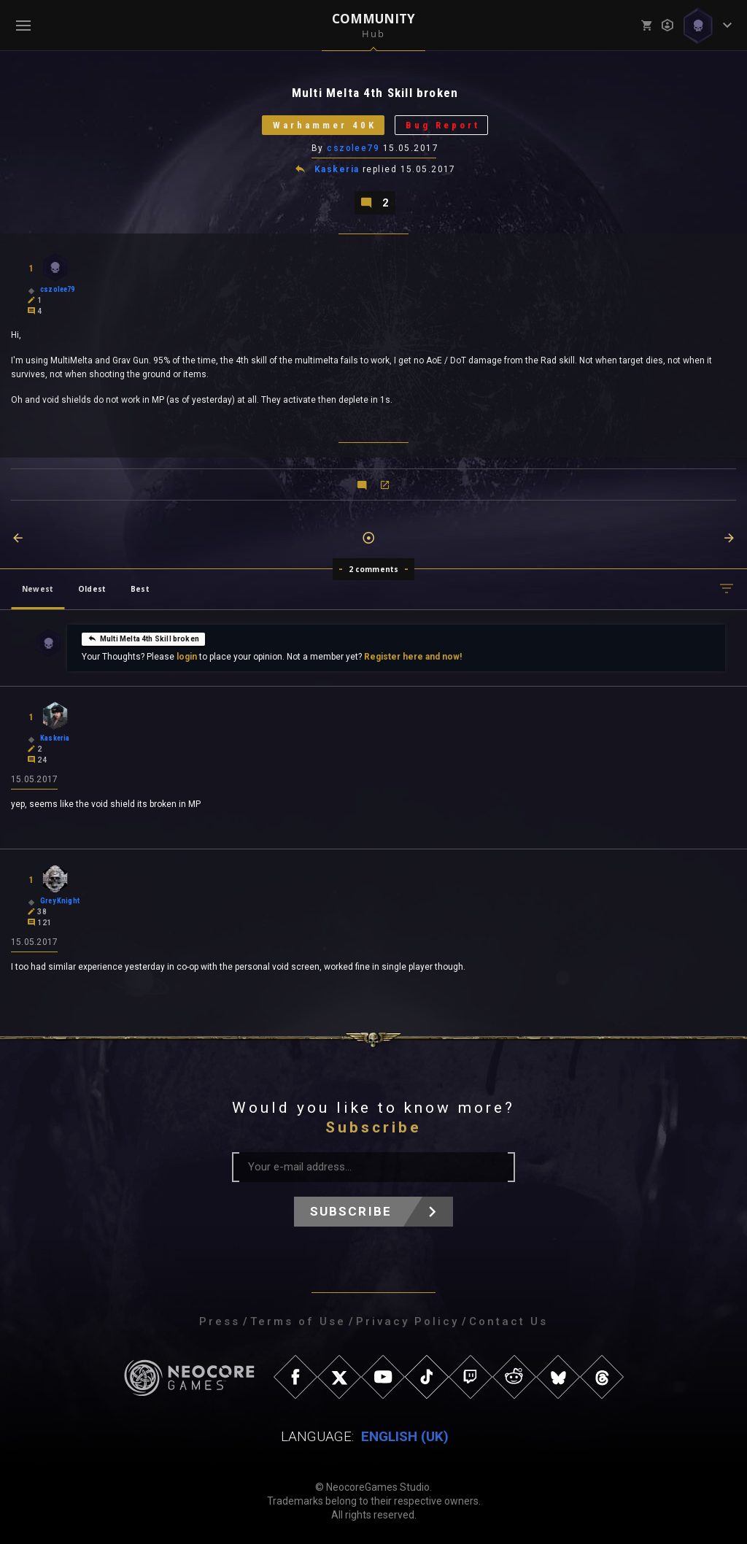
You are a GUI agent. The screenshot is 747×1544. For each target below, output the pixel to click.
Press (219, 1321)
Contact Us (508, 1321)
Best (140, 589)
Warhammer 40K (324, 125)
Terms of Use (298, 1321)
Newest (37, 589)
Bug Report (443, 125)
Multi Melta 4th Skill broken (143, 638)
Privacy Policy (407, 1321)
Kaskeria (337, 169)
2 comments (374, 569)
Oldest (92, 589)
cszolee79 (353, 148)
